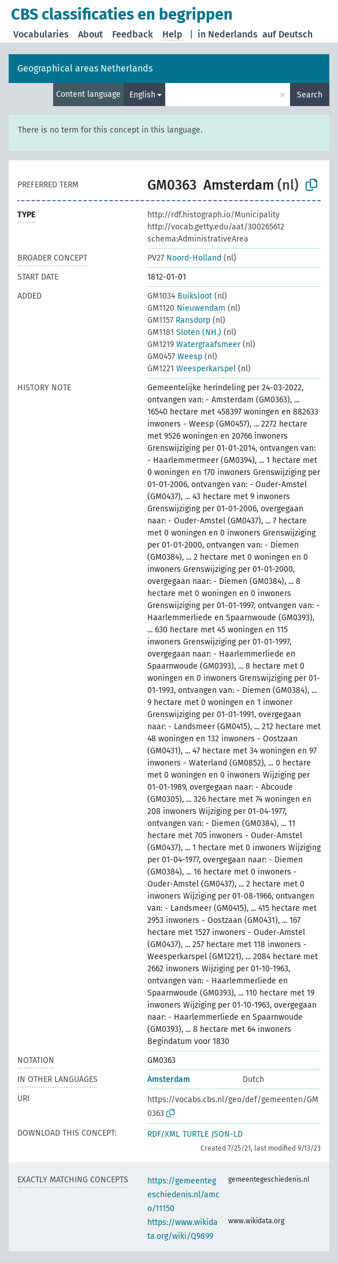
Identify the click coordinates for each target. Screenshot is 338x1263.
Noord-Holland (184, 258)
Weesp (174, 356)
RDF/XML (163, 1134)
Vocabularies (41, 34)
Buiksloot (179, 296)
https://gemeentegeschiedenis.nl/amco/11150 (183, 1194)
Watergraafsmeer (193, 344)
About (90, 34)
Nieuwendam (186, 308)
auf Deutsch (287, 34)
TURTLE (196, 1134)
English (142, 95)
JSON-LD (227, 1134)
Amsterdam (168, 1079)
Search (309, 95)
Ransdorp (178, 320)
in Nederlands (228, 34)
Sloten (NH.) (184, 332)
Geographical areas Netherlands (85, 68)
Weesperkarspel (191, 369)
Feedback (132, 34)
